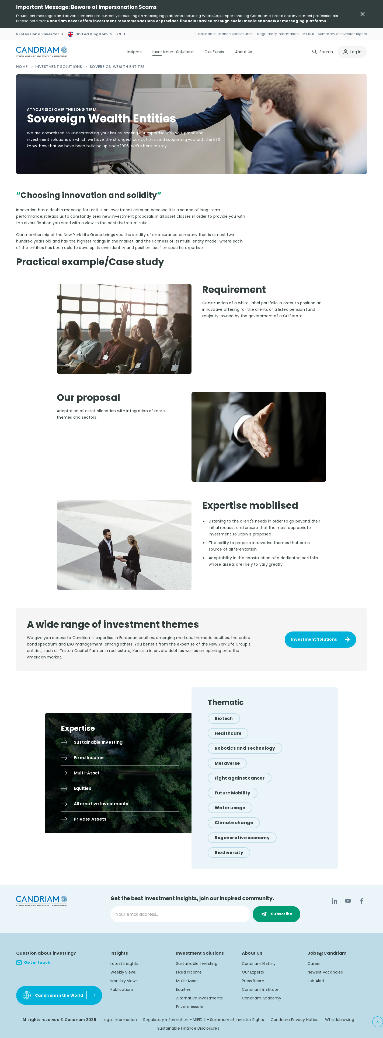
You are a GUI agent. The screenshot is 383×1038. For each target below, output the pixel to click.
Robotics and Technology (245, 748)
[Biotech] (224, 718)
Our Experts (253, 972)
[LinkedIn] (334, 901)
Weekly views (123, 972)
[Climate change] (234, 822)
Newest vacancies (325, 972)
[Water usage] (230, 808)
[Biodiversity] (229, 852)
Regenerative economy (242, 837)
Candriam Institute (260, 989)
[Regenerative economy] (242, 837)
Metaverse (227, 763)
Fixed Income (189, 972)
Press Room (253, 981)
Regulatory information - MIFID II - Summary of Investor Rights (203, 1019)
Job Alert (316, 981)
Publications (122, 989)
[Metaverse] (227, 763)
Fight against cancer (239, 778)
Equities (183, 989)
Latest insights (124, 963)
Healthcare (228, 733)
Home (22, 66)
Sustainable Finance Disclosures (188, 1028)
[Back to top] (377, 1021)
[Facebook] (361, 901)
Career (314, 963)
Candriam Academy (261, 998)
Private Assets (189, 1006)
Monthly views (124, 981)
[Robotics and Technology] (245, 748)
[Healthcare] (228, 733)
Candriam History (259, 963)
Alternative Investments (199, 998)
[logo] (41, 51)
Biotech (224, 718)
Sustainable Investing (196, 963)
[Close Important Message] (362, 14)
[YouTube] (348, 901)
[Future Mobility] (232, 793)
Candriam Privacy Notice (295, 1019)
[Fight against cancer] (239, 778)
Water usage (230, 807)
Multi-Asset (187, 981)
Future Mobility (232, 792)
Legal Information (120, 1019)
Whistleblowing (339, 1019)
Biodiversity (229, 852)
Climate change (234, 822)
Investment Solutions (59, 66)
